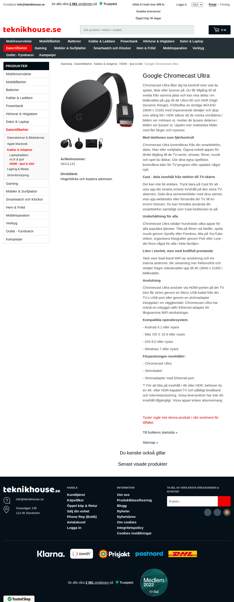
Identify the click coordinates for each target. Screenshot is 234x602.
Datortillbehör (17, 48)
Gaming (42, 48)
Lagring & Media (28, 169)
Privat (212, 4)
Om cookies (126, 522)
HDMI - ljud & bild (21, 163)
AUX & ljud (16, 159)
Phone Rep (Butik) (82, 517)
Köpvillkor (75, 500)
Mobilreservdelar (20, 41)
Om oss (123, 495)
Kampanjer (47, 55)
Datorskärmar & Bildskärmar (25, 137)
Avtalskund (76, 522)
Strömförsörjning (18, 175)
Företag (225, 4)
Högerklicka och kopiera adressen (86, 179)
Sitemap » (150, 442)
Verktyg (198, 48)
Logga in (181, 4)
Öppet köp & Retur (82, 506)
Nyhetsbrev (126, 517)
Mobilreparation (175, 48)
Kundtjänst (76, 495)
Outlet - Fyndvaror (20, 55)
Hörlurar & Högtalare (159, 41)
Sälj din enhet (78, 511)
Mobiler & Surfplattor (71, 48)
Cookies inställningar (134, 533)
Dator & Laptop (192, 41)
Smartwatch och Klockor (112, 48)
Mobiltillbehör (50, 41)
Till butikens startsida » (160, 432)
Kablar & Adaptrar (28, 149)
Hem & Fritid (146, 48)
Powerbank (129, 41)
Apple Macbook (28, 144)
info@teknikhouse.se (31, 4)
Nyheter (123, 511)
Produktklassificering (134, 500)
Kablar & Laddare (102, 41)
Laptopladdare (18, 155)
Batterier (75, 41)
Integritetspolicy (130, 528)
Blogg (122, 506)
